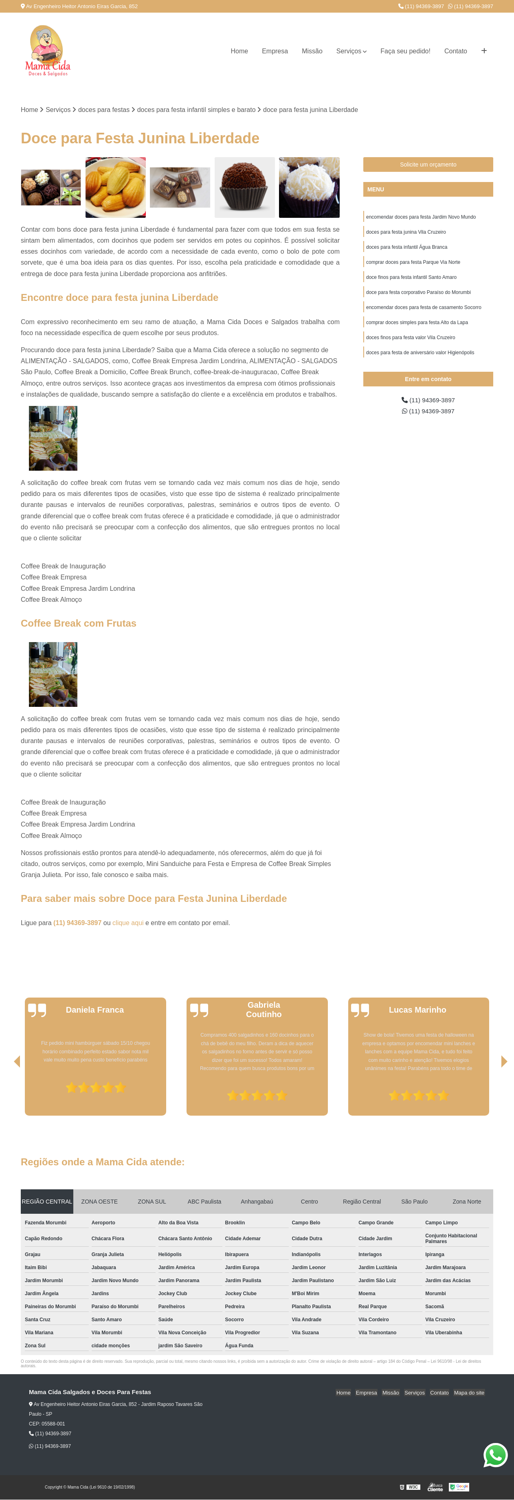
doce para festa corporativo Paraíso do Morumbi (418, 295)
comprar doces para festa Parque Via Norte (413, 264)
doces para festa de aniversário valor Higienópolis (420, 357)
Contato (455, 51)
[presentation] (6, 1093)
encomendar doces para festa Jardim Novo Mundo (421, 217)
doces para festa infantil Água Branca (406, 248)
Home (239, 51)
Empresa (275, 51)
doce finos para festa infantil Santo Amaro (411, 279)
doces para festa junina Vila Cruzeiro (406, 233)
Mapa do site (470, 1393)
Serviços (348, 51)
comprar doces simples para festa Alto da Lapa (417, 326)
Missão (312, 51)
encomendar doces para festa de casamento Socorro (423, 310)
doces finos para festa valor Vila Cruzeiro (410, 341)
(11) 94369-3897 (421, 6)
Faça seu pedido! (405, 51)
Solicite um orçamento (428, 165)
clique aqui (128, 923)
